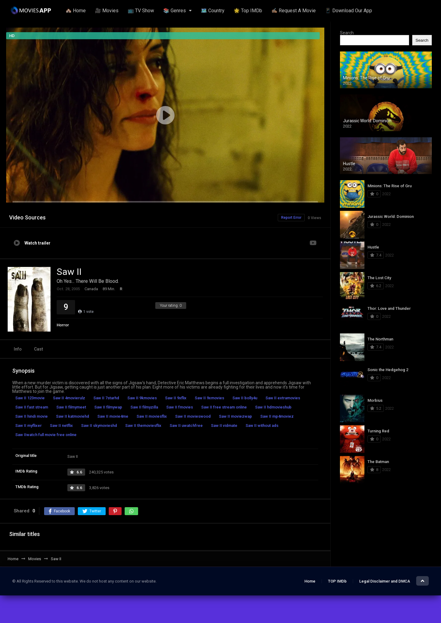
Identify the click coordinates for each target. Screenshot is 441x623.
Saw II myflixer (28, 425)
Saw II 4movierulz (69, 398)
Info (18, 349)
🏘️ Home (76, 10)
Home (309, 581)
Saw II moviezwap (235, 416)
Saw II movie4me (112, 416)
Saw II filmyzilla (144, 407)
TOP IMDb (337, 581)
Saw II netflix (61, 425)
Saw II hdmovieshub (273, 407)
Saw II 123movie (30, 398)
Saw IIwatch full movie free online (46, 434)
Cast (38, 349)
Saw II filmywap (108, 407)
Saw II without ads (262, 425)
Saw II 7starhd (106, 398)
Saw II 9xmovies (209, 398)
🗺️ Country (212, 10)
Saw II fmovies (179, 407)
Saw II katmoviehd (72, 416)
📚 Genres (174, 10)
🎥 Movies (107, 10)
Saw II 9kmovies (142, 398)
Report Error (291, 217)
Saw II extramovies (283, 398)
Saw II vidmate (224, 425)
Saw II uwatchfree (186, 425)
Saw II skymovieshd (99, 425)
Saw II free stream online (224, 407)
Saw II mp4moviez (277, 416)
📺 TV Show (141, 10)
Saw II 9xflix (176, 398)
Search (347, 32)
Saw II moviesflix (152, 416)
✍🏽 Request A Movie (293, 10)
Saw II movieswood (193, 416)
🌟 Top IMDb (248, 10)
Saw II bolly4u (244, 398)
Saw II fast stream (31, 407)
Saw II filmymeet (71, 407)
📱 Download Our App (348, 10)
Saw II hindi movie (31, 416)
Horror (63, 325)
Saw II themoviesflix (143, 425)
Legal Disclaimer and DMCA (384, 581)
